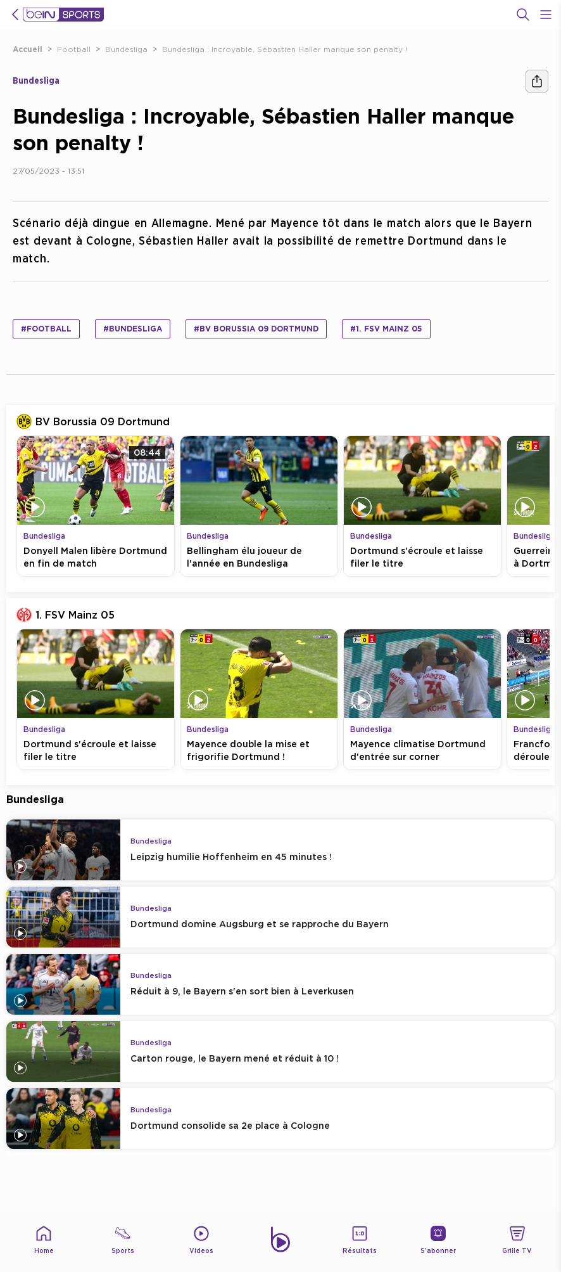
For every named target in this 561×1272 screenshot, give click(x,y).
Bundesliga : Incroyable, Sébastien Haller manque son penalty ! (284, 49)
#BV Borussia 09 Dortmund (256, 328)
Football (74, 49)
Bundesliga (126, 49)
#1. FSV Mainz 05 (386, 328)
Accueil (27, 49)
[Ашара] (537, 81)
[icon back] (15, 14)
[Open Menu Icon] (545, 14)
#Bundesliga (132, 328)
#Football (46, 328)
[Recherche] (523, 14)
